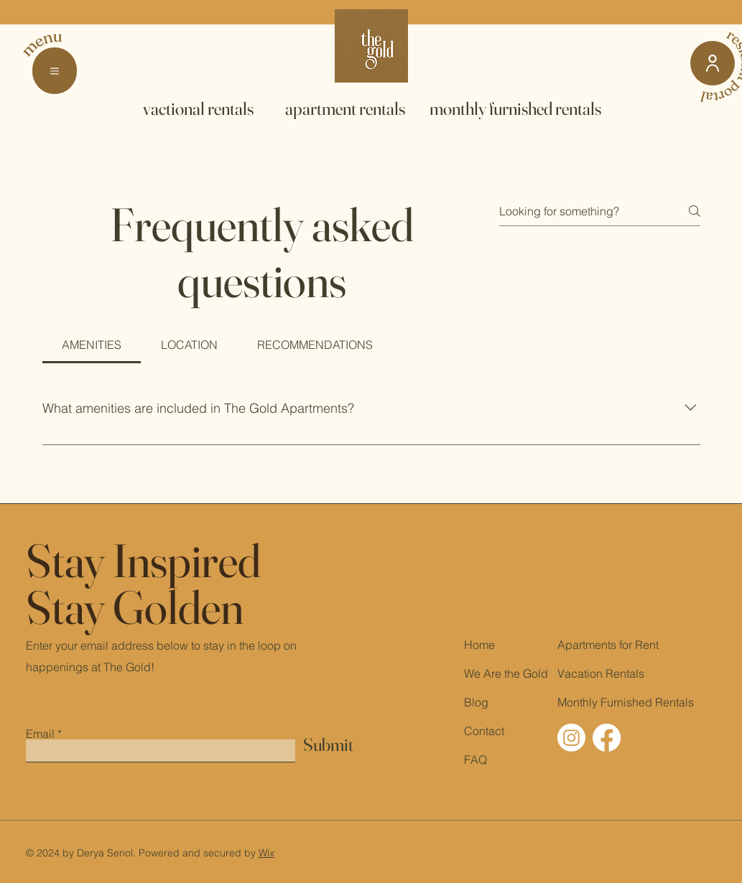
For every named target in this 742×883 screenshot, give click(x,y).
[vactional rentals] (198, 108)
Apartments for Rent (608, 644)
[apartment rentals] (345, 108)
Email (40, 733)
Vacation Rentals (600, 673)
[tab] (92, 344)
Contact (484, 731)
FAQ (475, 759)
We (472, 673)
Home (479, 644)
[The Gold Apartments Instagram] (571, 738)
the (512, 673)
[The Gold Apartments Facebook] (607, 738)
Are (492, 673)
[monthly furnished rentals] (516, 108)
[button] (54, 70)
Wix (266, 852)
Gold (535, 673)
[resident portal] (712, 63)
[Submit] (328, 745)
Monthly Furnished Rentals (625, 702)
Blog (476, 702)
